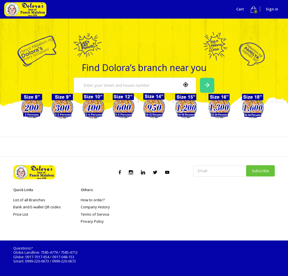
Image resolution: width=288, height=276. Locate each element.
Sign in (272, 9)
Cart (240, 9)
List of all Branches (29, 199)
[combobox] (135, 85)
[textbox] (127, 85)
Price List (20, 214)
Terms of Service (95, 214)
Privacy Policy (92, 221)
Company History (95, 206)
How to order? (93, 199)
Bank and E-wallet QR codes (37, 206)
